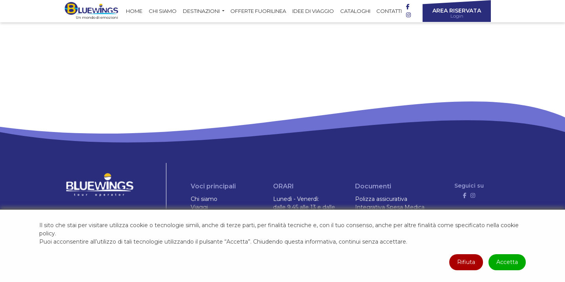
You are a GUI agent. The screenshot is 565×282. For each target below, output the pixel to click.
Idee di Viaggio (313, 11)
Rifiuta (466, 262)
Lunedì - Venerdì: (296, 198)
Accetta (507, 262)
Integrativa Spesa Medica (390, 207)
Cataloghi (355, 11)
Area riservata (456, 13)
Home (134, 11)
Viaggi (199, 207)
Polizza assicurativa (381, 198)
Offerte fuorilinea (258, 11)
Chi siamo (163, 11)
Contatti (389, 11)
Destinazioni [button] (202, 11)
